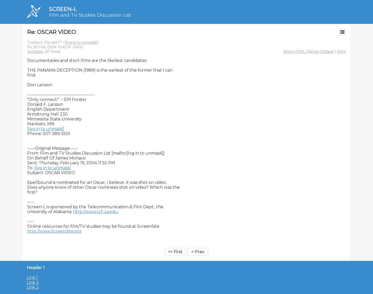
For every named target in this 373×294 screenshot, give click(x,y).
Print (341, 51)
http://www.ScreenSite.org (54, 231)
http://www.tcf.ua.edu (95, 211)
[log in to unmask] (81, 42)
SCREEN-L (63, 9)
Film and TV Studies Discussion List (90, 15)
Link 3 (33, 287)
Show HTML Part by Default (308, 51)
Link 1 (32, 277)
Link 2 (33, 282)
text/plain (35, 51)
